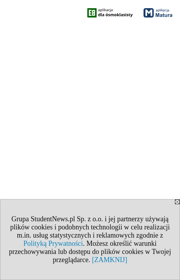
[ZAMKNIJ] (109, 260)
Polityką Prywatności (53, 243)
